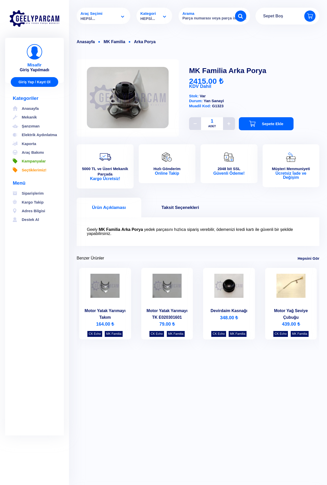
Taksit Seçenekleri (180, 207)
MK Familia (114, 42)
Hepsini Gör (308, 258)
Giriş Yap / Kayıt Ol (34, 82)
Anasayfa (86, 42)
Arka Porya (145, 42)
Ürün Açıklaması (109, 207)
